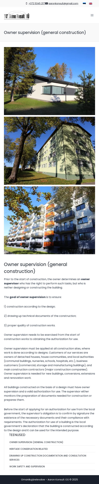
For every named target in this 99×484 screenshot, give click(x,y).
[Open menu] (92, 15)
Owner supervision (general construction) (36, 442)
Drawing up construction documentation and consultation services (47, 457)
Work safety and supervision (27, 466)
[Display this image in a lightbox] (49, 81)
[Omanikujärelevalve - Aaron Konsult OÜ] (16, 15)
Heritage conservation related (28, 449)
